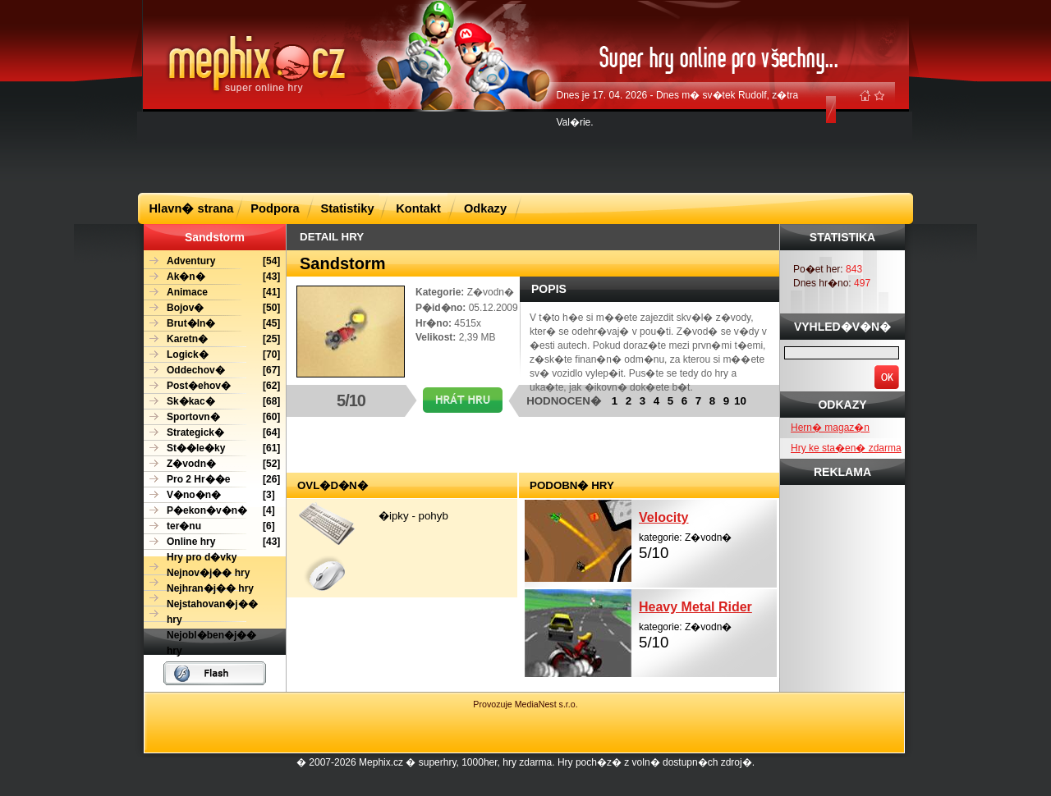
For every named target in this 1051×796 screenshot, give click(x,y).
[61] (212, 448)
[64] (212, 433)
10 (740, 401)
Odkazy (485, 208)
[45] (212, 324)
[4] (209, 511)
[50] (212, 308)
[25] (212, 339)
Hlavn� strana (191, 208)
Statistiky (347, 208)
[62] (212, 386)
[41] (212, 292)
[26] (212, 479)
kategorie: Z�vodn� (708, 533)
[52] (212, 464)
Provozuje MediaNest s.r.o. (525, 704)
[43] (212, 277)
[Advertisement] (525, 151)
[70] (212, 355)
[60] (212, 417)
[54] (212, 261)
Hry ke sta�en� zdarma (846, 448)
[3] (209, 495)
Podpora (274, 208)
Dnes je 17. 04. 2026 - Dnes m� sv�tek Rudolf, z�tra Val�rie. (678, 108)
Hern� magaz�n (830, 427)
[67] (212, 370)
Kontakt (418, 208)
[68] (212, 401)
